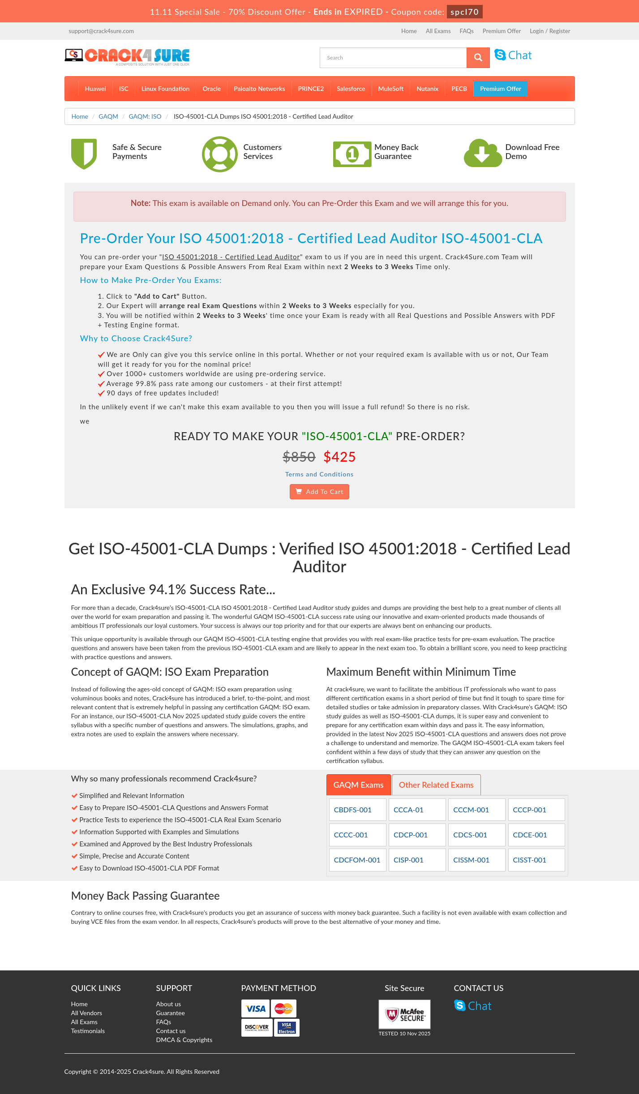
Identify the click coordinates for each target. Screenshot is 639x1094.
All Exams (438, 30)
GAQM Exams (359, 784)
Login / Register (550, 30)
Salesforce (351, 88)
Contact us (171, 1030)
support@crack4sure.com (101, 30)
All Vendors (87, 1013)
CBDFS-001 (353, 809)
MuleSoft (391, 88)
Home (409, 30)
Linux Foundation (166, 88)
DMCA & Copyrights (184, 1039)
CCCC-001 (351, 834)
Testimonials (88, 1030)
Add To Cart (319, 491)
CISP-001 (409, 859)
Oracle (211, 88)
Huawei (95, 88)
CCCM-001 (471, 809)
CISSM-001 (471, 859)
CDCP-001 (411, 834)
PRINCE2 (311, 88)
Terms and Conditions (319, 474)
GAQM (108, 116)
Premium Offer (502, 30)
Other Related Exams (436, 784)
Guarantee (170, 1013)
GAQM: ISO (145, 116)
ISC (124, 88)
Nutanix (427, 88)
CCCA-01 (409, 809)
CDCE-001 (530, 834)
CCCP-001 (530, 809)
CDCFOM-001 (357, 859)
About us (168, 1004)
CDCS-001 (470, 834)
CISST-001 (530, 859)
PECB (459, 88)
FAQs (467, 30)
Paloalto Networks (259, 88)
